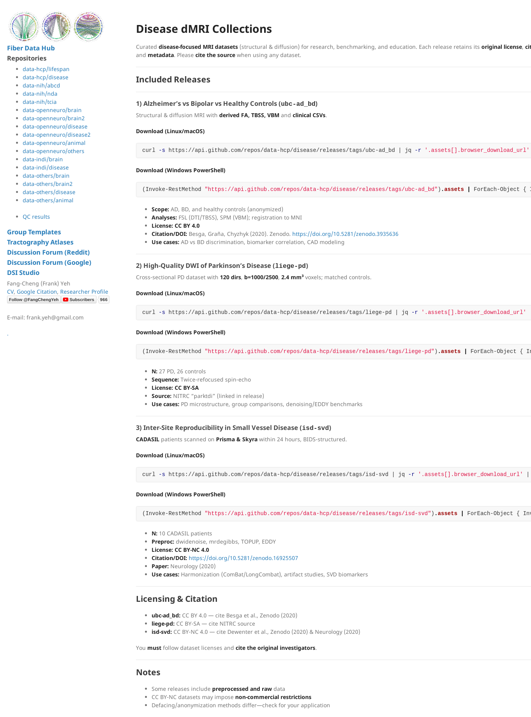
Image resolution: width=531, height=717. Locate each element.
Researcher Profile (84, 291)
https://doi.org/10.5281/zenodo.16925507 (243, 558)
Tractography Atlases (40, 242)
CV (10, 291)
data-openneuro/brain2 (54, 118)
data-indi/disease (46, 167)
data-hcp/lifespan (46, 69)
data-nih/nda (40, 93)
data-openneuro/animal (54, 142)
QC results (36, 216)
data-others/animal (48, 200)
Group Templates (34, 232)
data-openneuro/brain (52, 110)
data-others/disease (49, 192)
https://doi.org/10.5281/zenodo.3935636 (345, 233)
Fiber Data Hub (31, 48)
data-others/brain (46, 175)
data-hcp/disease (45, 77)
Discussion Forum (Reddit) (48, 252)
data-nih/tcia (40, 101)
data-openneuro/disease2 (57, 134)
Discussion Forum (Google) (49, 262)
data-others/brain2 (48, 183)
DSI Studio (23, 272)
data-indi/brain (43, 159)
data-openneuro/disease (55, 126)
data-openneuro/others (53, 151)
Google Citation (37, 291)
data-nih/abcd (41, 85)
